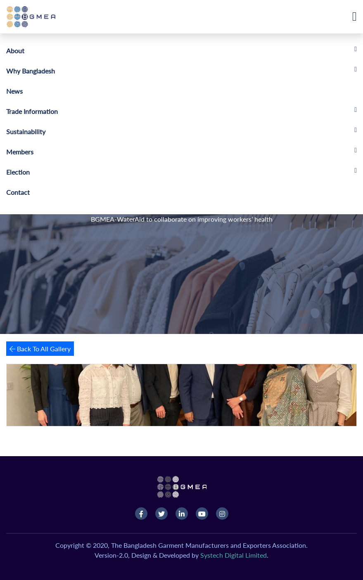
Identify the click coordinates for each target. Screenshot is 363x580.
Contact (18, 192)
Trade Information (32, 111)
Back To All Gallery (40, 349)
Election (18, 172)
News (14, 91)
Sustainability (25, 131)
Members (19, 152)
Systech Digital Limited (233, 555)
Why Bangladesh (30, 71)
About (15, 50)
